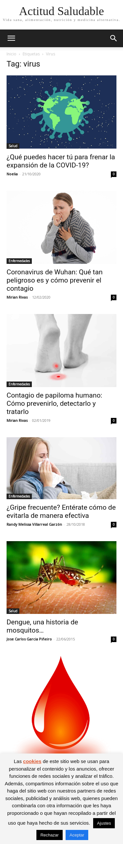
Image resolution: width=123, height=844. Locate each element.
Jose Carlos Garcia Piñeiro (29, 639)
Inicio (11, 54)
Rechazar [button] (49, 835)
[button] (11, 38)
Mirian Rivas (17, 297)
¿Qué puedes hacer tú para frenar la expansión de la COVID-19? (61, 161)
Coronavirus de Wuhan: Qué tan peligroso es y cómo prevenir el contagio (55, 280)
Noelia (12, 173)
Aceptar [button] (77, 835)
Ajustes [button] (104, 823)
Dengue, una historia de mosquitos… (42, 626)
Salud (13, 146)
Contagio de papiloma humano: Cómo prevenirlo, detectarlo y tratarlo (54, 403)
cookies (32, 761)
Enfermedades (19, 261)
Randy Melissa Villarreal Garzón (34, 524)
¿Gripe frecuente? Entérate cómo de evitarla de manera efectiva (61, 511)
